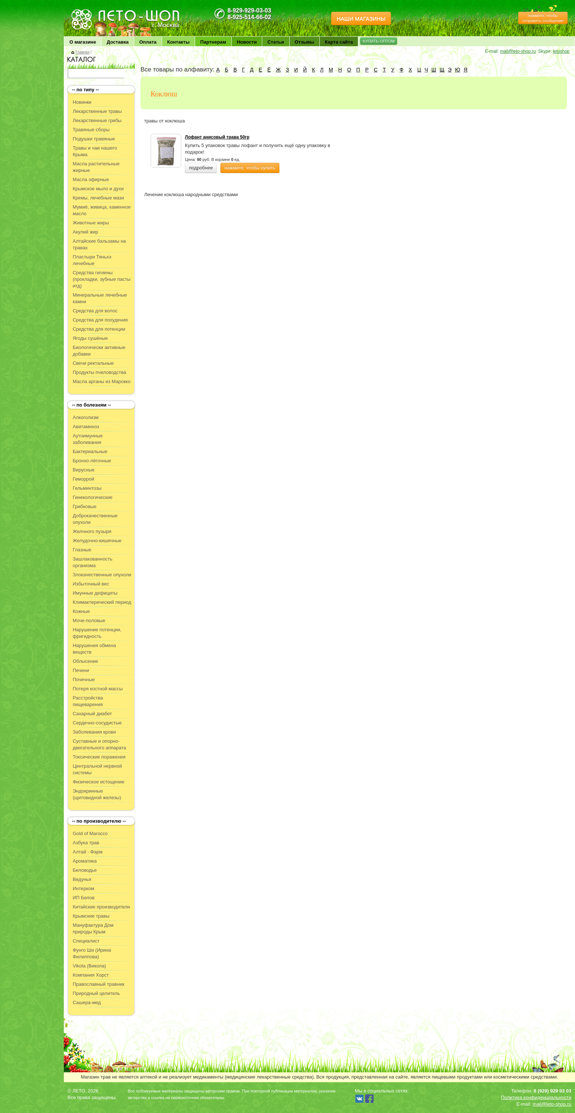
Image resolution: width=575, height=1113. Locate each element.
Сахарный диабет (92, 713)
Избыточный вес (91, 584)
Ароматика (84, 861)
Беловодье (85, 870)
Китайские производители (101, 907)
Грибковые (84, 506)
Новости (247, 42)
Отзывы (304, 42)
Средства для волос (95, 310)
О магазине (82, 42)
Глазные (82, 549)
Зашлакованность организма (92, 562)
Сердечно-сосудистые (97, 723)
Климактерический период (102, 602)
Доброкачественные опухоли (95, 519)
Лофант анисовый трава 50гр (217, 137)
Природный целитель (96, 993)
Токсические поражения (99, 757)
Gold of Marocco (90, 833)
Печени (81, 670)
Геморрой (83, 479)
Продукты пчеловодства (99, 372)
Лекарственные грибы (97, 120)
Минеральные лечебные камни (100, 298)
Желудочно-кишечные (97, 540)
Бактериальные (90, 451)
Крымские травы (91, 916)
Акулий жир (85, 232)
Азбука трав (86, 842)
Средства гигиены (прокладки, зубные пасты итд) (102, 279)
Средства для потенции (99, 329)
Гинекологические (92, 497)
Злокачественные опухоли (102, 574)
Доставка (118, 42)
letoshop (561, 51)
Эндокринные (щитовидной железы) (97, 794)
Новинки (82, 102)
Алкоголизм (85, 417)
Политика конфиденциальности (536, 1097)
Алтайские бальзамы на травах (99, 244)
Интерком (83, 888)
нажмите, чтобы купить (249, 167)
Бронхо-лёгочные (92, 460)
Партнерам (213, 42)
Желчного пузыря (92, 531)
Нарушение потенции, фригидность (97, 633)
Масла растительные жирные (96, 167)
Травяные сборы (91, 129)
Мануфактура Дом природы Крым (93, 928)
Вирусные (84, 470)
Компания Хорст (91, 975)
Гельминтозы (87, 488)
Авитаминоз (86, 426)
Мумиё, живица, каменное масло (102, 210)
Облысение (85, 661)
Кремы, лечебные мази (98, 198)
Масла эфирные (91, 179)
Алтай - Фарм (87, 852)
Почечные (84, 679)
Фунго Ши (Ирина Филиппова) (92, 953)
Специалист (86, 941)
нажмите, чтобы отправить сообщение (542, 18)
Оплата (148, 42)
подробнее (201, 167)
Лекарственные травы (97, 111)
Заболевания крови (94, 732)
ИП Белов (84, 897)
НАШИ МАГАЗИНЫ (361, 18)
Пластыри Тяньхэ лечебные (92, 260)
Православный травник (98, 984)
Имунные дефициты (95, 593)
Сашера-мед (87, 1002)
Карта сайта (339, 42)
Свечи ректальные (93, 363)
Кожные (81, 611)
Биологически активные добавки (99, 351)
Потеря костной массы (97, 688)
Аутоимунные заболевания (88, 439)
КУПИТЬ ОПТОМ (379, 41)
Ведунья (82, 879)
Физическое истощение (98, 782)
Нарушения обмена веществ (94, 649)
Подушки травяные (94, 139)
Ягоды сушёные (90, 338)
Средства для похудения (100, 320)
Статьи (275, 42)
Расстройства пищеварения (88, 701)
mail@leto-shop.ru (518, 51)
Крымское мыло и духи (98, 188)
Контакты (178, 42)
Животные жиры (91, 222)
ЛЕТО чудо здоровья (89, 11)
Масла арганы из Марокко (102, 381)
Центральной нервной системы (97, 769)
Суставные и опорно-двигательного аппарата (99, 744)
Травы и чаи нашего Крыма (95, 151)
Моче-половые (89, 620)
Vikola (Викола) (89, 966)
